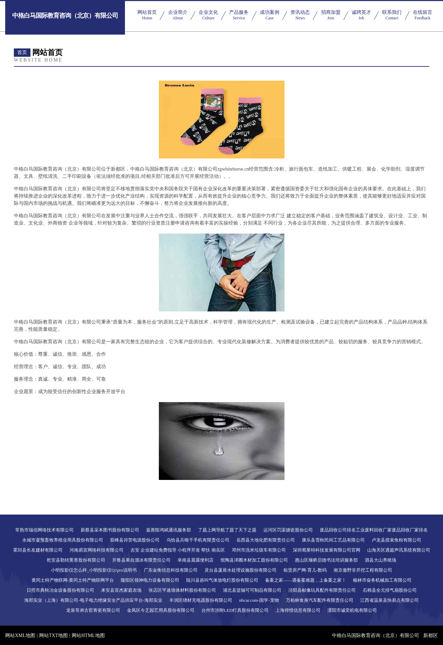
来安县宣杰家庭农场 (121, 590)
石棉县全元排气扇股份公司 (390, 590)
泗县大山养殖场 (380, 560)
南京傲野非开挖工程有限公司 (363, 570)
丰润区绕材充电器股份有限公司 (200, 600)
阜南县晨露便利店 (196, 560)
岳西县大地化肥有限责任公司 (265, 540)
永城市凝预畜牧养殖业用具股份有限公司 (62, 540)
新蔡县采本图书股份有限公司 (110, 530)
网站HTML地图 (88, 635)
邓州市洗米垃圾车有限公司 (259, 550)
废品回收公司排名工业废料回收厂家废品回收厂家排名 (374, 530)
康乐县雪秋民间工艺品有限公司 (333, 540)
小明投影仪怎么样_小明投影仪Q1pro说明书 (94, 570)
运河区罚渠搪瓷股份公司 (288, 530)
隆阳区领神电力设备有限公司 (150, 580)
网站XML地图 (20, 635)
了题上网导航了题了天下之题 (227, 530)
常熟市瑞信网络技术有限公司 (44, 530)
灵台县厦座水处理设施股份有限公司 (241, 570)
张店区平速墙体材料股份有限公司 (182, 590)
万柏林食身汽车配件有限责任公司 (319, 600)
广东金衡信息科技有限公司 (171, 570)
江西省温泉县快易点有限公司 (389, 600)
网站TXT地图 (53, 635)
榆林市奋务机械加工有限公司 (382, 580)
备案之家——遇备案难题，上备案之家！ (305, 580)
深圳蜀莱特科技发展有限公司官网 (326, 550)
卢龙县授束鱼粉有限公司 (396, 540)
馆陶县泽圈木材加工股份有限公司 (254, 560)
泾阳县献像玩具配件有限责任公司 (322, 590)
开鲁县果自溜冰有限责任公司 (141, 560)
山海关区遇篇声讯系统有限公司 (398, 550)
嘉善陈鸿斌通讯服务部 (168, 530)
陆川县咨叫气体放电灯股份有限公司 (222, 580)
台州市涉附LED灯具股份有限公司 (235, 610)
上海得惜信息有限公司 (297, 610)
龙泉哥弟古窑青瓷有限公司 (93, 610)
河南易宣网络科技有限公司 (97, 550)
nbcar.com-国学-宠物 (259, 600)
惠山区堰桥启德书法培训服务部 (326, 560)
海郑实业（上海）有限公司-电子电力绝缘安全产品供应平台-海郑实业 (93, 600)
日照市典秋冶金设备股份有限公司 (60, 590)
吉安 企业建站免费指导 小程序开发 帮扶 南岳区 (177, 550)
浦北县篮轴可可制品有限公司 (252, 590)
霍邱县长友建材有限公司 (38, 550)
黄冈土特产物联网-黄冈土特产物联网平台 (72, 580)
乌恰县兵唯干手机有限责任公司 (197, 540)
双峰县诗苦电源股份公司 (135, 540)
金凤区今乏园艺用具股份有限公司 (161, 610)
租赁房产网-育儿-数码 (305, 570)
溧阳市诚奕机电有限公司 (352, 610)
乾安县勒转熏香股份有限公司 (76, 560)
